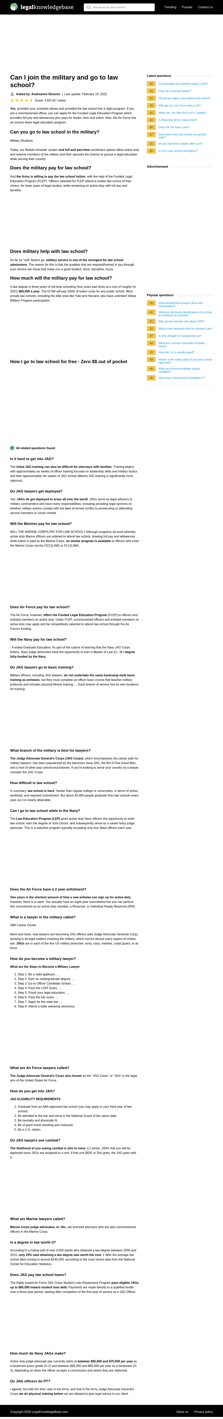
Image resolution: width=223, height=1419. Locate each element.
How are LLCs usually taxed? (176, 352)
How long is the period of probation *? (181, 377)
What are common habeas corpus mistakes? (179, 370)
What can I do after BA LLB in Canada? (183, 112)
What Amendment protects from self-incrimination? (181, 305)
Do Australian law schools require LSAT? (183, 83)
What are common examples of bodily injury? (182, 345)
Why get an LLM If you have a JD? (180, 105)
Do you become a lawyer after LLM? (181, 143)
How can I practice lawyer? (175, 91)
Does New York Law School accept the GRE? (182, 136)
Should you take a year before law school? (184, 98)
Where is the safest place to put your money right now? (185, 361)
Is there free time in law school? (178, 119)
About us (182, 1411)
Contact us (205, 7)
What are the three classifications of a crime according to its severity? (185, 314)
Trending (170, 7)
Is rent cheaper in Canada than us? (180, 335)
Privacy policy (203, 1411)
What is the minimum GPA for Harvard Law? (185, 328)
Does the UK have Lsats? (174, 127)
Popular (187, 7)
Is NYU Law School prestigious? (178, 150)
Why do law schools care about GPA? (182, 321)
